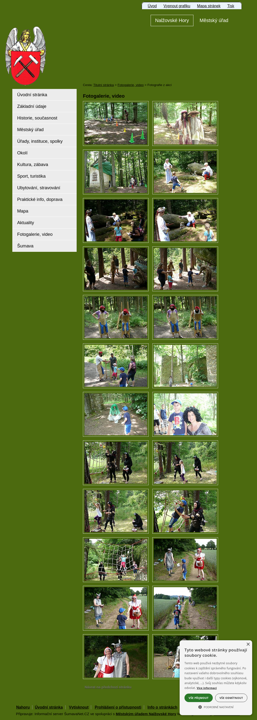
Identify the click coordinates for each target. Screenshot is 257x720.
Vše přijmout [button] (198, 698)
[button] (215, 706)
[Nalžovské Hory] (172, 20)
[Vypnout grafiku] (177, 6)
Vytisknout (78, 707)
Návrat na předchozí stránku (108, 687)
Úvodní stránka (49, 707)
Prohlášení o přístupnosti (118, 707)
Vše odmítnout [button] (231, 698)
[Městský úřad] (214, 20)
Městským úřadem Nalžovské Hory (146, 714)
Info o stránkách (162, 707)
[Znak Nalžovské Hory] (39, 49)
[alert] (216, 677)
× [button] (248, 644)
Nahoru (23, 707)
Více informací (207, 688)
